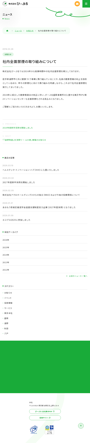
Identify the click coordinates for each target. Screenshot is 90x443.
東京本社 (8, 313)
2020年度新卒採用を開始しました (18, 127)
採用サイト (44, 417)
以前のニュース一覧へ (78, 276)
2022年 (6, 269)
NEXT (8, 136)
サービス (8, 308)
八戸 (6, 333)
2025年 (6, 247)
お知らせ (8, 54)
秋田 (6, 328)
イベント (8, 298)
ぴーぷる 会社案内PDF (43, 411)
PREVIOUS (10, 123)
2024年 (6, 254)
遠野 (6, 323)
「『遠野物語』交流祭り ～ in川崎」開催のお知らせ (24, 140)
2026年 (6, 240)
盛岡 (6, 318)
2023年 (6, 262)
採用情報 (8, 303)
